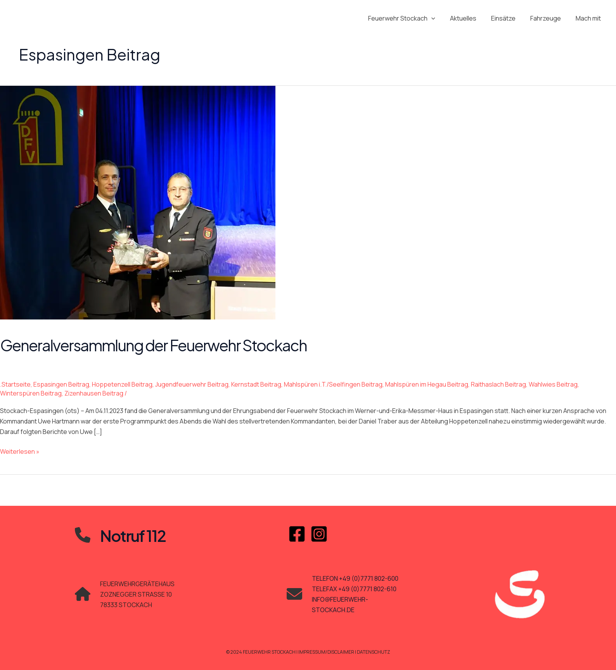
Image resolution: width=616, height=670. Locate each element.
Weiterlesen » (20, 451)
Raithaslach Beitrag (498, 384)
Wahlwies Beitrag (553, 384)
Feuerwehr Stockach (412, 18)
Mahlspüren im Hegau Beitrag (426, 384)
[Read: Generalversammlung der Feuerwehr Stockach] (137, 202)
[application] (442, 18)
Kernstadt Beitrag (256, 384)
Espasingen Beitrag (61, 384)
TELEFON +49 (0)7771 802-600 (355, 578)
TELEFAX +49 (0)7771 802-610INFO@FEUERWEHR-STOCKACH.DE (354, 599)
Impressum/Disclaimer (326, 652)
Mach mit (589, 18)
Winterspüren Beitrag (31, 393)
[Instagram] (319, 534)
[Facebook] (297, 534)
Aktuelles (471, 18)
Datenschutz (374, 652)
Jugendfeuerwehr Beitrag (191, 384)
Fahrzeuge (549, 18)
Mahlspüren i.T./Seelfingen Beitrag (333, 384)
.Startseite (15, 384)
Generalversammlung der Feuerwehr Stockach (153, 345)
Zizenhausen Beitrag (93, 393)
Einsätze (509, 18)
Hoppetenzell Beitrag (122, 384)
